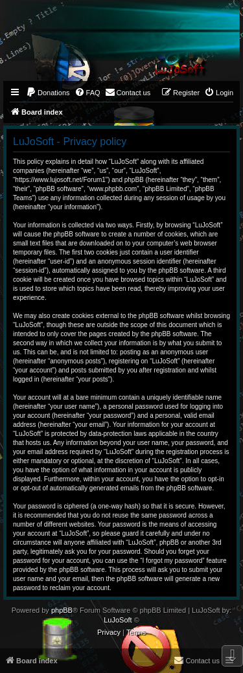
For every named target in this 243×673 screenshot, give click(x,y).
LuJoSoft (118, 620)
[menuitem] (48, 92)
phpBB (62, 610)
